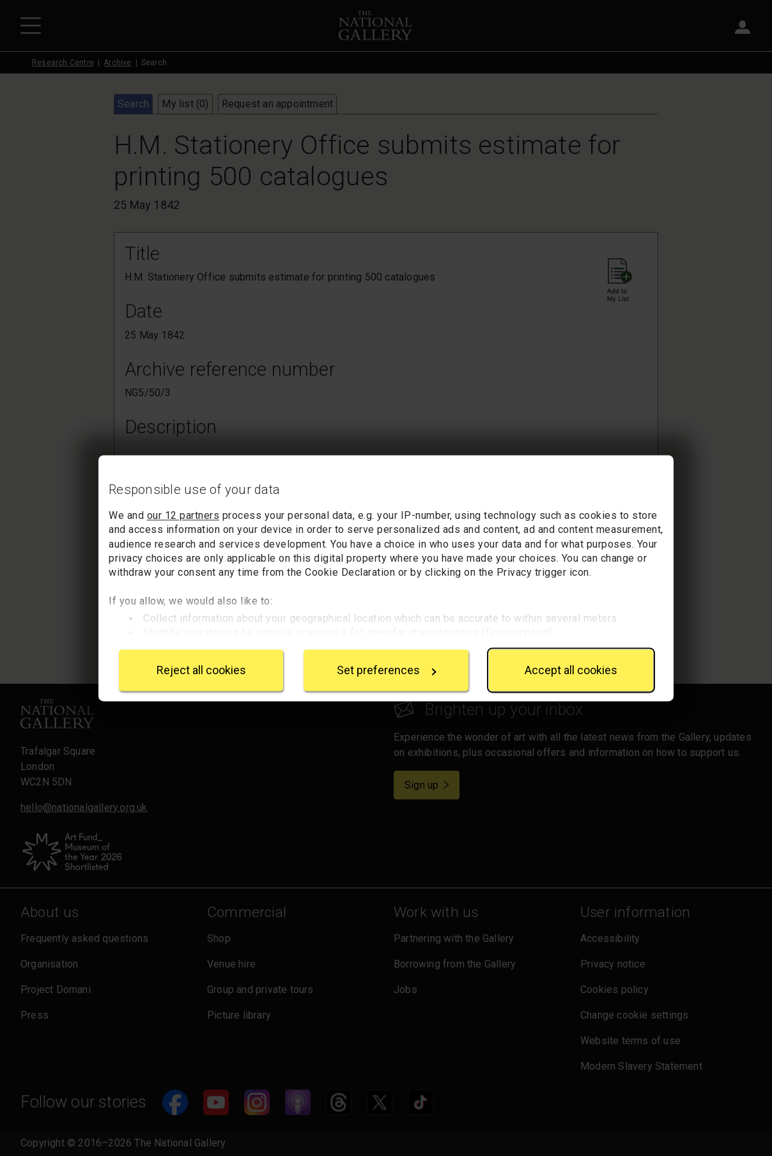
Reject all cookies (201, 670)
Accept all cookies (571, 670)
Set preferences (386, 670)
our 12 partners (183, 515)
